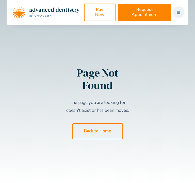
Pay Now (99, 18)
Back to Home (97, 131)
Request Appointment (145, 18)
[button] (178, 19)
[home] (46, 19)
